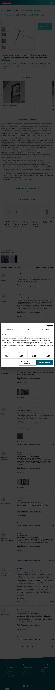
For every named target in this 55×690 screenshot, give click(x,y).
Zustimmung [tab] (9, 329)
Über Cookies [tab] (45, 329)
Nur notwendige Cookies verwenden (27, 362)
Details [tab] (27, 329)
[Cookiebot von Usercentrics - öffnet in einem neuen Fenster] (47, 325)
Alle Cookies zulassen (44, 362)
